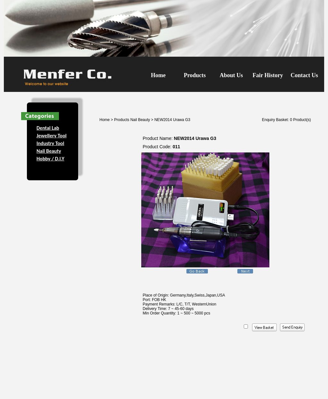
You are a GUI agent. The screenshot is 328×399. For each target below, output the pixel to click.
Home (158, 75)
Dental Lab (48, 128)
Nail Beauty (49, 151)
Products (195, 75)
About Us (231, 75)
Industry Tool (50, 143)
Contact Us (304, 75)
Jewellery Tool (52, 136)
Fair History (267, 75)
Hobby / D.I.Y (50, 159)
